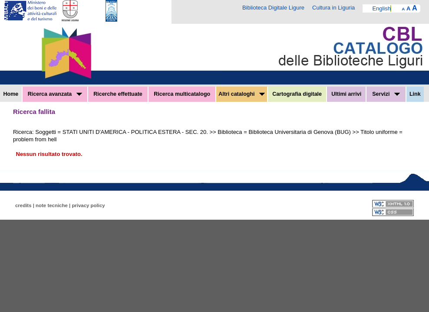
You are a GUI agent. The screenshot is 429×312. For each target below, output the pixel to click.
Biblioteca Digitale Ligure (273, 7)
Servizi (386, 94)
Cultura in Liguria (333, 7)
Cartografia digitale (297, 94)
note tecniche (52, 205)
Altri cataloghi (241, 94)
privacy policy (88, 205)
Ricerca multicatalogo (182, 94)
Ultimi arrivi (346, 94)
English (381, 8)
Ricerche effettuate (117, 94)
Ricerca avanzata (55, 94)
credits (23, 205)
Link (415, 94)
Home (11, 94)
